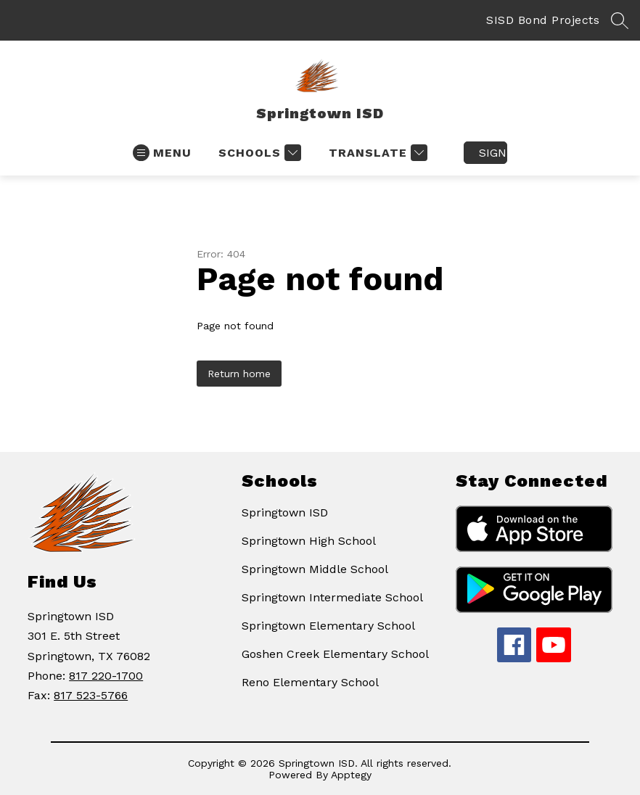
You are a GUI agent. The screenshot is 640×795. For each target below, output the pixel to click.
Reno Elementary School (310, 682)
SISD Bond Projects (542, 20)
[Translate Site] (376, 153)
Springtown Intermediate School (332, 597)
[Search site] (619, 20)
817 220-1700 (106, 676)
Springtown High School (309, 541)
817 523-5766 (91, 695)
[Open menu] (162, 153)
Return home (239, 373)
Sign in (493, 153)
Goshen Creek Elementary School (335, 654)
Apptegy (351, 774)
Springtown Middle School (315, 569)
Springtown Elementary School (328, 626)
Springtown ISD (285, 512)
